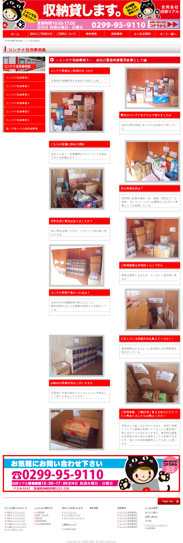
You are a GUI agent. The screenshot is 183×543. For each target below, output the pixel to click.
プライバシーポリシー (157, 525)
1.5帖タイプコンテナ (16, 524)
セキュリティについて (74, 518)
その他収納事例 (43, 524)
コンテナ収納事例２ (18, 86)
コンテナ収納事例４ (18, 103)
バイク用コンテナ (14, 529)
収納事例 (121, 508)
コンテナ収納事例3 (128, 518)
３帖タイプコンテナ (15, 518)
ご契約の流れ (70, 529)
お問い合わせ (151, 517)
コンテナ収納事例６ (18, 120)
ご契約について (69, 524)
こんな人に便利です (43, 508)
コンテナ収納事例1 (128, 512)
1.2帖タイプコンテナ (16, 527)
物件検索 (94, 508)
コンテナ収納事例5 (128, 524)
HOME (8, 41)
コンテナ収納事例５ (18, 111)
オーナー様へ (151, 512)
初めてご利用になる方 (72, 508)
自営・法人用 (42, 515)
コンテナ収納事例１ (18, 77)
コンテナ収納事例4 (128, 521)
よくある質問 (151, 508)
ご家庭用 (40, 512)
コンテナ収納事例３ (18, 94)
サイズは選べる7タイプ (16, 508)
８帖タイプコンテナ (15, 512)
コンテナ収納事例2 (128, 515)
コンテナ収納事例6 (128, 527)
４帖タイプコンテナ (15, 515)
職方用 (39, 518)
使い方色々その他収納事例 (22, 128)
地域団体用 (41, 521)
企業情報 (151, 528)
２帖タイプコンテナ (15, 521)
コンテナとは (70, 512)
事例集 (16, 41)
